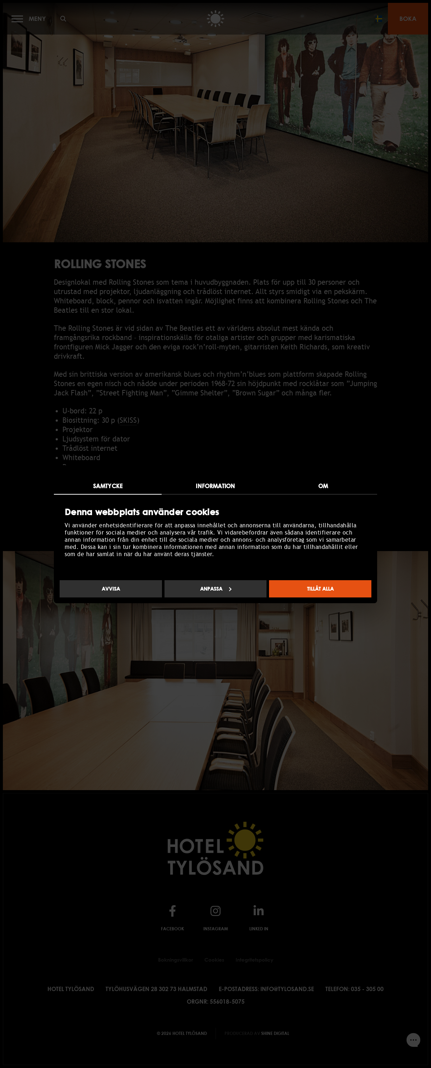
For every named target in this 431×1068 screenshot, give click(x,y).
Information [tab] (215, 486)
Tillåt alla (320, 589)
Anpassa (216, 589)
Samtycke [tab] (107, 486)
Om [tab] (323, 486)
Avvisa (111, 589)
